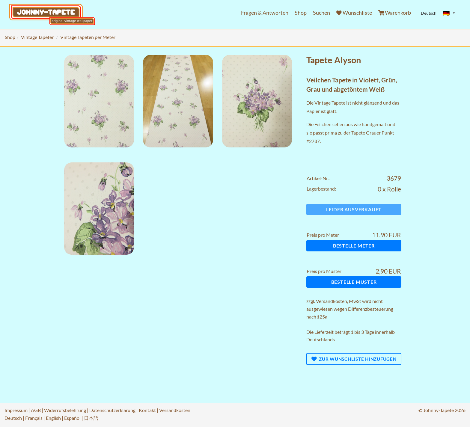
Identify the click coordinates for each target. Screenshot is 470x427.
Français (34, 418)
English (53, 418)
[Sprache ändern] (449, 13)
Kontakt (147, 410)
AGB (36, 410)
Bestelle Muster (354, 282)
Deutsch (13, 418)
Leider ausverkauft (354, 209)
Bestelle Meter (354, 245)
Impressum (16, 410)
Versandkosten (331, 301)
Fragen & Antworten (264, 13)
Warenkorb (394, 13)
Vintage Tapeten (38, 37)
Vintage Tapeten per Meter (87, 37)
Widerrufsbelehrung (65, 410)
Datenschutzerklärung (112, 410)
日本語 (91, 418)
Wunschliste (354, 13)
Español (72, 418)
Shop (301, 13)
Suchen (321, 13)
